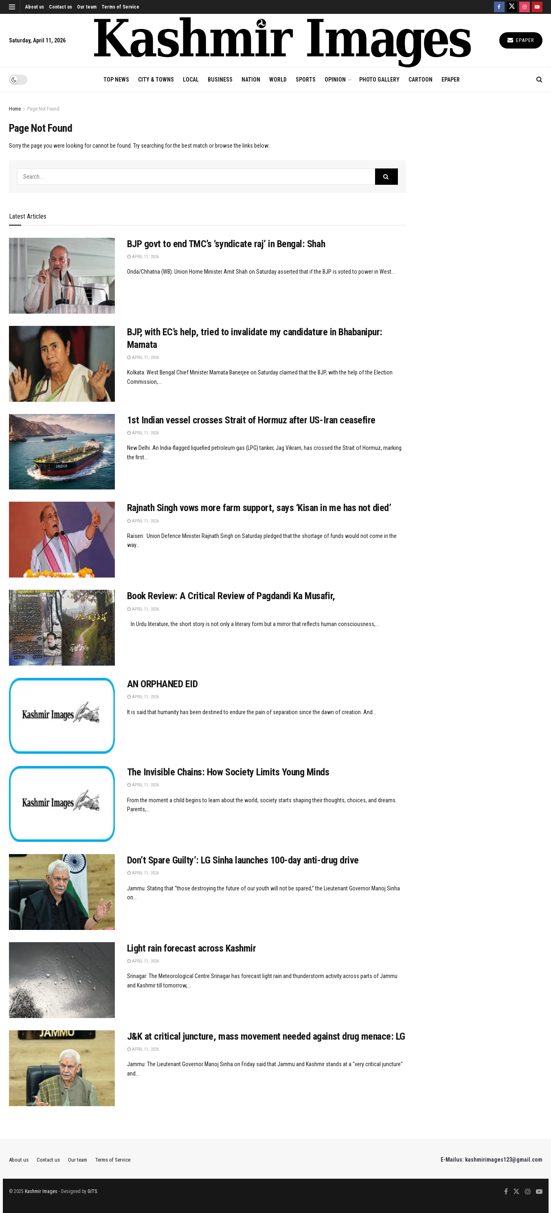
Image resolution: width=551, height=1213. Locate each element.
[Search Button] (539, 79)
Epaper (520, 40)
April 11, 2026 (143, 256)
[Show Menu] (12, 6)
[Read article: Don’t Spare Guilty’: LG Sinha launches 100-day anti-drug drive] (62, 892)
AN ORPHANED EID (162, 684)
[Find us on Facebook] (499, 7)
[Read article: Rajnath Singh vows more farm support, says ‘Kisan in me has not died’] (62, 540)
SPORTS (306, 79)
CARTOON (420, 79)
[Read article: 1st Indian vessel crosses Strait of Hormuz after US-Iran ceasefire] (62, 452)
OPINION (335, 79)
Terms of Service (120, 7)
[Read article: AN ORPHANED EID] (62, 716)
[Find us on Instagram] (524, 7)
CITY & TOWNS (156, 79)
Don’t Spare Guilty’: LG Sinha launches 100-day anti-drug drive (243, 860)
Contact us (60, 7)
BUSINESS (220, 79)
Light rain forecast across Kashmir (191, 948)
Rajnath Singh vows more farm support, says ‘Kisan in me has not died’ (259, 508)
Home (15, 109)
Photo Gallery (379, 79)
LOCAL (191, 79)
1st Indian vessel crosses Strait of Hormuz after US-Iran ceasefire (251, 420)
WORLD (278, 79)
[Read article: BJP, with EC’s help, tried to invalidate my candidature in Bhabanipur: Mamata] (62, 364)
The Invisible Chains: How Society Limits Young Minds (228, 772)
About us (34, 7)
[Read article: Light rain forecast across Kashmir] (62, 980)
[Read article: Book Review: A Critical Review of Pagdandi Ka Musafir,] (62, 628)
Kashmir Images (41, 1191)
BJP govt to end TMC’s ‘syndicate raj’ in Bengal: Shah (226, 244)
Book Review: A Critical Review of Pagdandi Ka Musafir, (231, 596)
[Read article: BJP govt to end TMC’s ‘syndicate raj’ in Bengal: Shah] (62, 276)
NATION (250, 79)
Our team (87, 7)
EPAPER (450, 79)
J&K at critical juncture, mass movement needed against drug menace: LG (266, 1036)
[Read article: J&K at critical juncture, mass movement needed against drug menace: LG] (62, 1068)
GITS (92, 1191)
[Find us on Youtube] (537, 7)
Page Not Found (43, 109)
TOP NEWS (116, 79)
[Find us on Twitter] (512, 7)
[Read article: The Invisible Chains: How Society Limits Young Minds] (62, 804)
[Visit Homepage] (282, 41)
